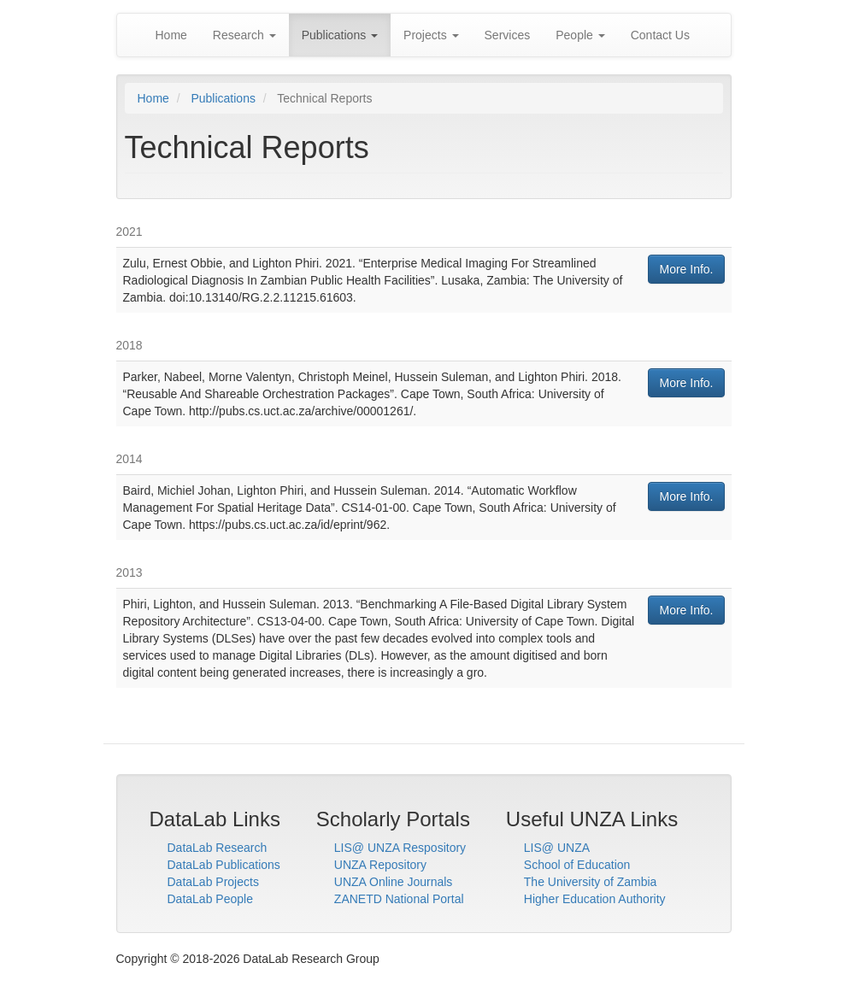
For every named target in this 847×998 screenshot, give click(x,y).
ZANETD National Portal (399, 899)
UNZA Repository (380, 865)
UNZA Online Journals (393, 882)
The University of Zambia (590, 882)
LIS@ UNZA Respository (400, 847)
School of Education (577, 865)
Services (508, 35)
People (580, 35)
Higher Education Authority (595, 899)
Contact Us (660, 35)
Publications (340, 35)
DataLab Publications (224, 865)
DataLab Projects (213, 882)
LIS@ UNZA (557, 847)
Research (244, 35)
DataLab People (210, 899)
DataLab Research (218, 847)
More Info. (686, 269)
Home (171, 35)
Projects (430, 35)
